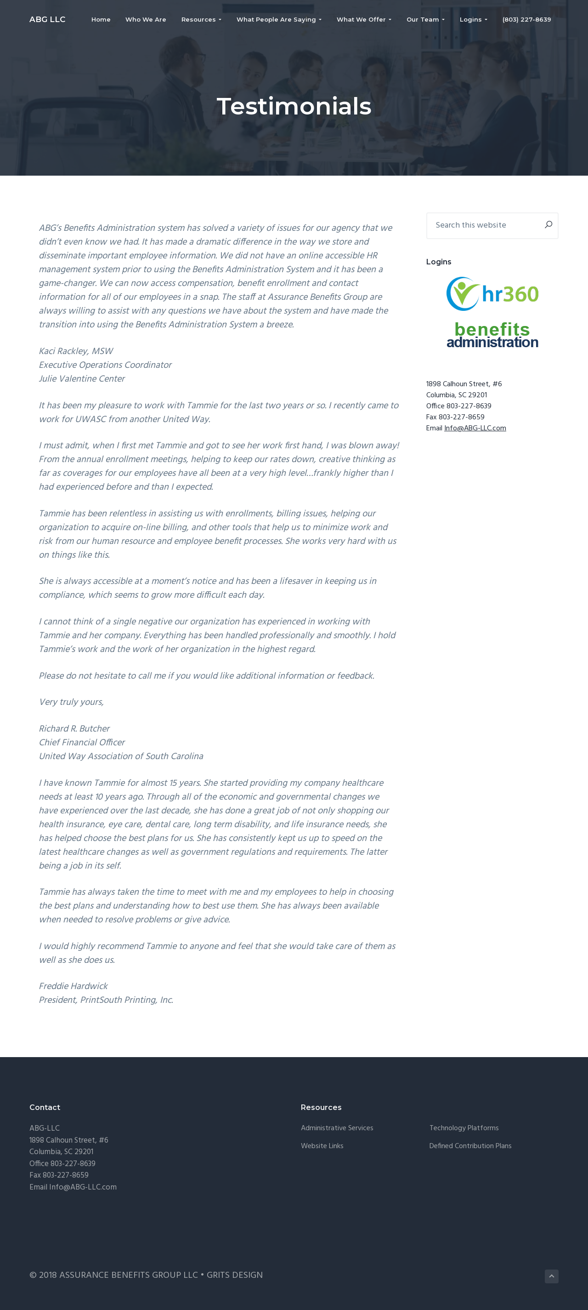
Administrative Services (337, 1128)
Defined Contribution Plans (471, 1146)
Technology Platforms (464, 1128)
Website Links (322, 1146)
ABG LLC (47, 19)
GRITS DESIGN (235, 1275)
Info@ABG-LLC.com (475, 429)
